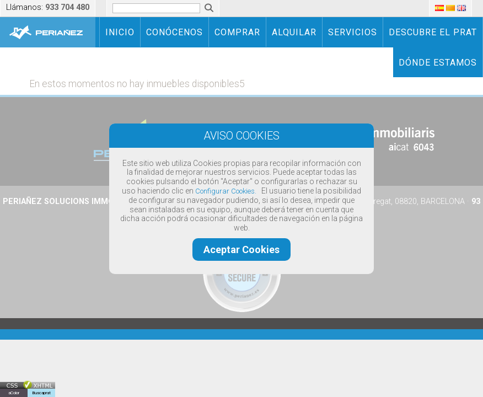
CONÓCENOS (174, 32)
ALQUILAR (294, 32)
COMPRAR (237, 32)
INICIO (120, 32)
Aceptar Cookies (241, 249)
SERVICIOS (352, 32)
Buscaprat (41, 392)
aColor (13, 392)
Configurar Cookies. (225, 191)
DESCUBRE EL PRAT (433, 32)
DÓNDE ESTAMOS (438, 62)
